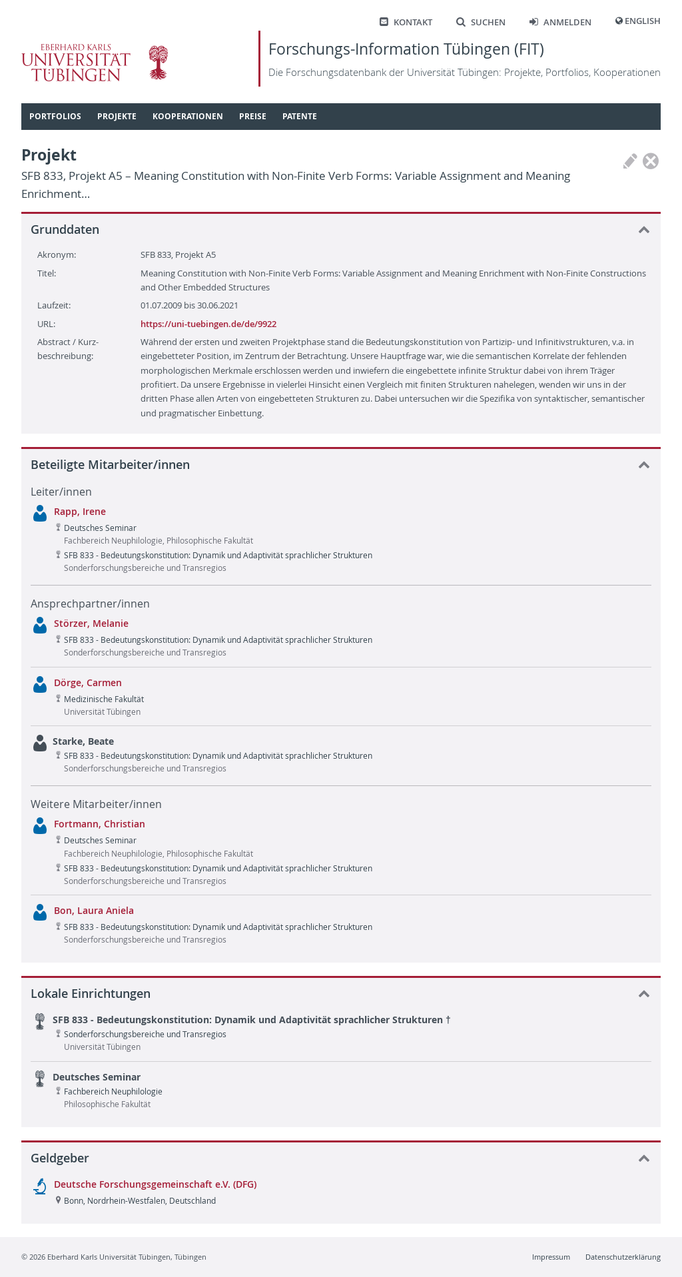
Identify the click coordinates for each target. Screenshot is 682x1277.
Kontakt (406, 22)
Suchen (481, 22)
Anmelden (560, 22)
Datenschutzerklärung (623, 1257)
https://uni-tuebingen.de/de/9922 (208, 324)
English (643, 21)
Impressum (551, 1257)
